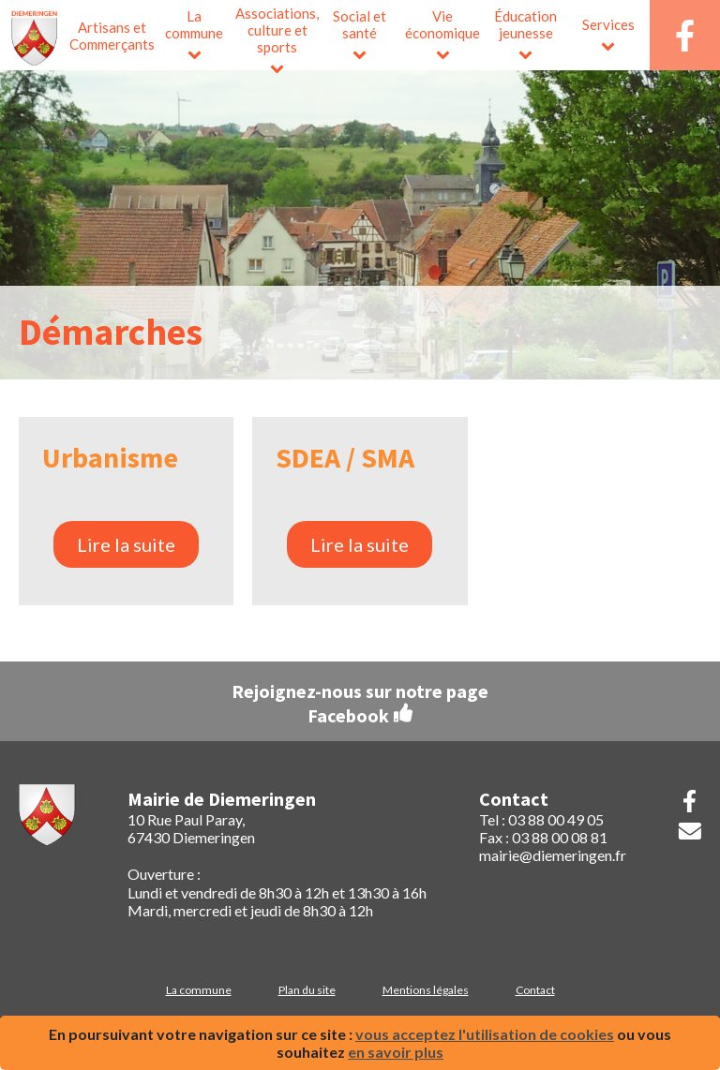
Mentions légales (425, 990)
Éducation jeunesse (525, 24)
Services (608, 24)
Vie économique (442, 24)
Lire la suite (126, 544)
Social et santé (359, 24)
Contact (535, 990)
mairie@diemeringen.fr (552, 855)
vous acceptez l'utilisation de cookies (484, 1034)
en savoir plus (395, 1052)
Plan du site (307, 990)
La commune (194, 24)
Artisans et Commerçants (111, 35)
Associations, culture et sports (277, 30)
